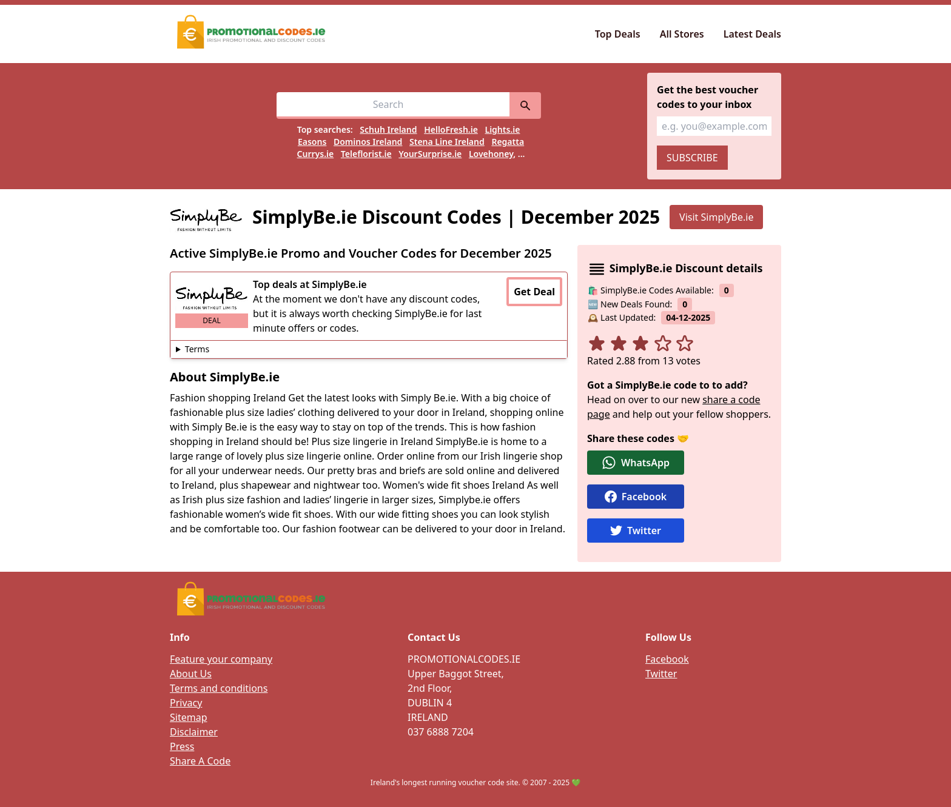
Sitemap (188, 717)
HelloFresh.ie (451, 129)
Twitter (661, 673)
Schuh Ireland (388, 129)
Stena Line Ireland (447, 141)
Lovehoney (491, 153)
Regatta (507, 141)
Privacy (186, 702)
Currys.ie (315, 153)
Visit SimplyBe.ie (716, 217)
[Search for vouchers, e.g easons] (393, 105)
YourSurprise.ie (430, 153)
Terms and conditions (218, 688)
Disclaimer (194, 731)
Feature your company (221, 659)
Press (182, 746)
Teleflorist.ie (366, 153)
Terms (197, 349)
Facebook (667, 659)
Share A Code (200, 761)
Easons (312, 141)
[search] (525, 105)
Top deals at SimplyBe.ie (310, 284)
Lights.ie (502, 129)
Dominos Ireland (368, 141)
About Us (191, 673)
